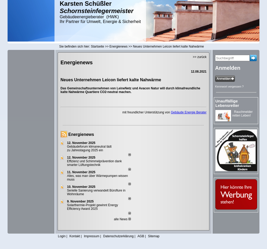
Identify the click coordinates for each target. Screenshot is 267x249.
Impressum (91, 236)
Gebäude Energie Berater (189, 112)
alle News (122, 219)
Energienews (81, 134)
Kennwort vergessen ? (229, 86)
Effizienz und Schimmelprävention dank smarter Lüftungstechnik (94, 163)
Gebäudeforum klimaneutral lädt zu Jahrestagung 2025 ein (89, 148)
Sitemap (153, 236)
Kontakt (74, 236)
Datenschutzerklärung (118, 236)
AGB (140, 236)
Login (61, 236)
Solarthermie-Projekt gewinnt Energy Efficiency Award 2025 (92, 207)
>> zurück (200, 57)
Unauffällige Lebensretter (227, 103)
